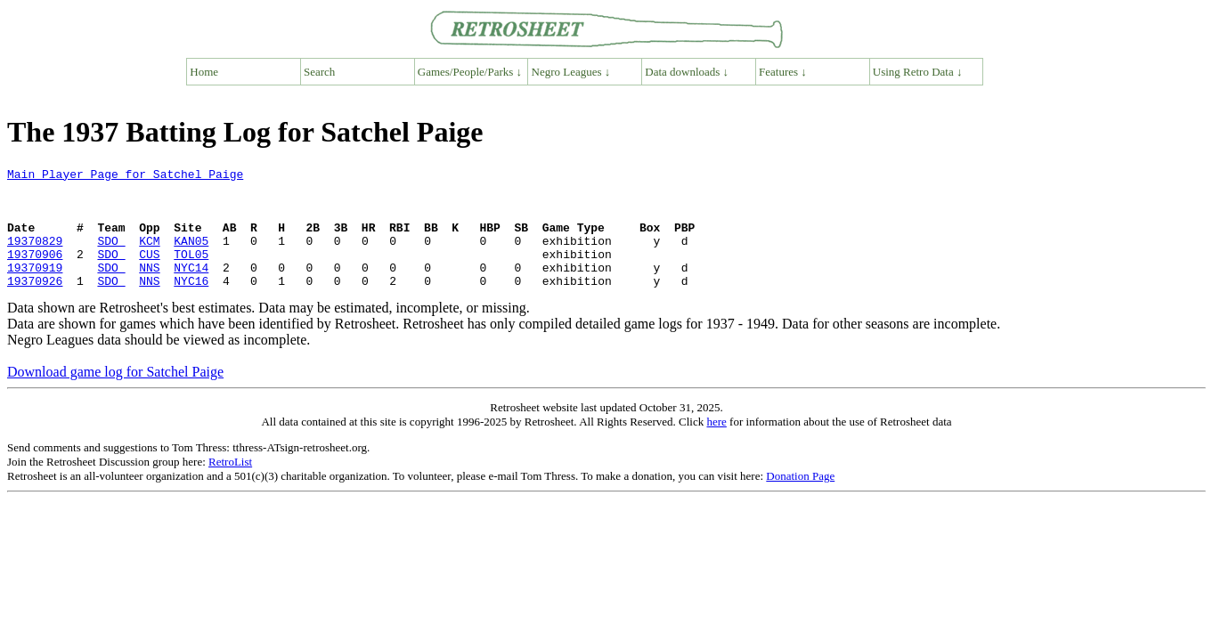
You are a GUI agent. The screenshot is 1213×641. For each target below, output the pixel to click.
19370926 (34, 304)
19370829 (34, 256)
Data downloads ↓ (687, 71)
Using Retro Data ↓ (918, 71)
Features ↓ (783, 71)
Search (319, 71)
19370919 (34, 288)
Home (204, 71)
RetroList (230, 485)
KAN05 (191, 256)
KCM (149, 256)
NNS (149, 288)
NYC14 (191, 288)
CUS (149, 272)
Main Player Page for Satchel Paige (125, 176)
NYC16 (191, 304)
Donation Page (800, 500)
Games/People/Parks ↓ (470, 71)
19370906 (34, 272)
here (716, 445)
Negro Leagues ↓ (571, 71)
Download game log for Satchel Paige (115, 395)
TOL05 (191, 272)
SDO (111, 256)
